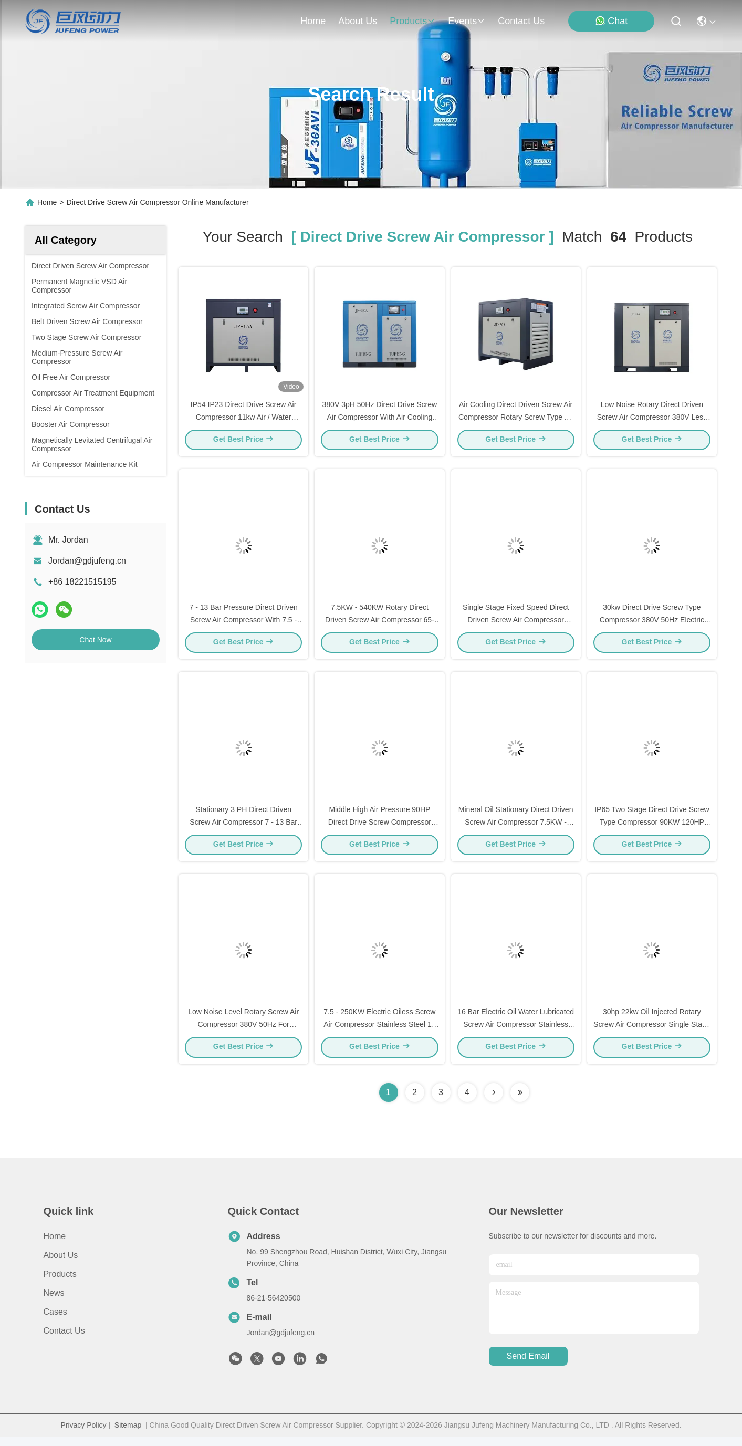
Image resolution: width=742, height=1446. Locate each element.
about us (357, 21)
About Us (61, 1264)
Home (313, 21)
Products (60, 1283)
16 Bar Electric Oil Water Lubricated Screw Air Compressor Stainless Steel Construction (515, 1033)
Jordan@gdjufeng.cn (87, 560)
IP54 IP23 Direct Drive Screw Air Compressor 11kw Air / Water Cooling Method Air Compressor (244, 419)
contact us (521, 21)
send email (528, 1365)
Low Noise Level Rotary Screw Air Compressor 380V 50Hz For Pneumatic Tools (243, 1033)
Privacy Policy (83, 1434)
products (412, 21)
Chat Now (95, 640)
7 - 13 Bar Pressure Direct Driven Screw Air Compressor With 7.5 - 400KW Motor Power (244, 624)
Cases (55, 1321)
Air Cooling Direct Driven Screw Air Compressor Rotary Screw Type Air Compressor (515, 419)
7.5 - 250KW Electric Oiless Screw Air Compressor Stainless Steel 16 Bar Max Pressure (379, 1033)
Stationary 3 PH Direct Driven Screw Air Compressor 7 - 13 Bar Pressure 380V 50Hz (243, 829)
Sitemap (127, 1434)
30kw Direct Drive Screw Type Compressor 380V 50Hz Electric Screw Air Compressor (652, 624)
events (466, 21)
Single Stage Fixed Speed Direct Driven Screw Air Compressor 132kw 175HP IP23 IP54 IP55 (516, 624)
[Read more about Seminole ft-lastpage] (519, 1102)
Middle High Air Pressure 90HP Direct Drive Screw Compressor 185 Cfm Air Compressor (379, 829)
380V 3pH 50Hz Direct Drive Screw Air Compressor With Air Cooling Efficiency (379, 419)
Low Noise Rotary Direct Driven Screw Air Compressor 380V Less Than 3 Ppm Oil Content (652, 419)
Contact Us (64, 1340)
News (54, 1302)
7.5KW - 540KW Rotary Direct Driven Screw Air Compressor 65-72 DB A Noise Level (379, 624)
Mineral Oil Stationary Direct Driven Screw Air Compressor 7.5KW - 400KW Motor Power (515, 829)
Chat (611, 20)
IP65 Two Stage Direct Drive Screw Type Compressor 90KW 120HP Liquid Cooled (651, 829)
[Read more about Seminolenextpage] (493, 1102)
